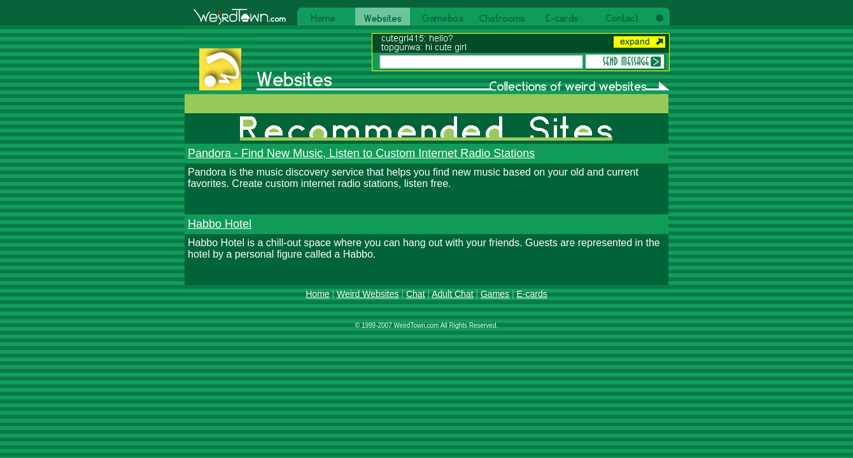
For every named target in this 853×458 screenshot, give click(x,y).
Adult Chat (452, 294)
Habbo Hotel (219, 224)
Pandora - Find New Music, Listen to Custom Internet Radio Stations (361, 153)
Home (317, 294)
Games (495, 294)
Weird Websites (368, 294)
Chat (415, 294)
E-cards (532, 294)
